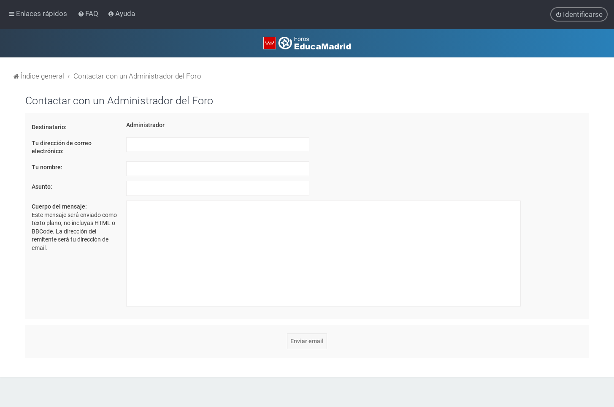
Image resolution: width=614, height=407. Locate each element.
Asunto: (42, 186)
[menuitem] (89, 13)
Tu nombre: (47, 166)
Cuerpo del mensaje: (59, 206)
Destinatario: (49, 126)
